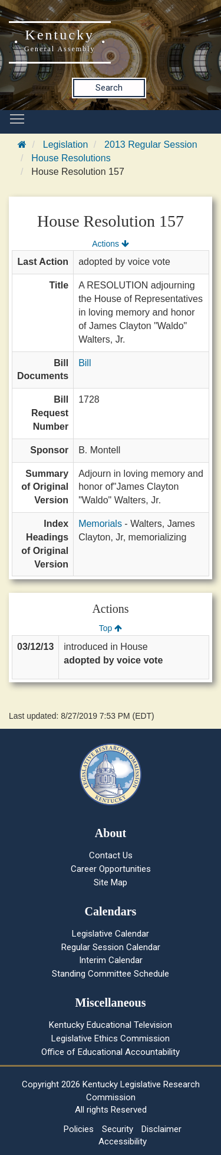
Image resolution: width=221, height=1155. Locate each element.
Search (109, 87)
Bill (84, 363)
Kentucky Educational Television (110, 1025)
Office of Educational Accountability (110, 1052)
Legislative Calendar (110, 933)
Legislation (65, 145)
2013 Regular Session (150, 145)
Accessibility (122, 1141)
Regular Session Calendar (110, 947)
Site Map (110, 882)
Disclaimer (161, 1129)
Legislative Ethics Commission (110, 1038)
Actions (110, 243)
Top (110, 628)
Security (117, 1129)
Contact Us (111, 855)
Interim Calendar (111, 960)
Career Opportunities (111, 869)
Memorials (100, 524)
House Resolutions (70, 158)
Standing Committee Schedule (110, 973)
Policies (79, 1129)
